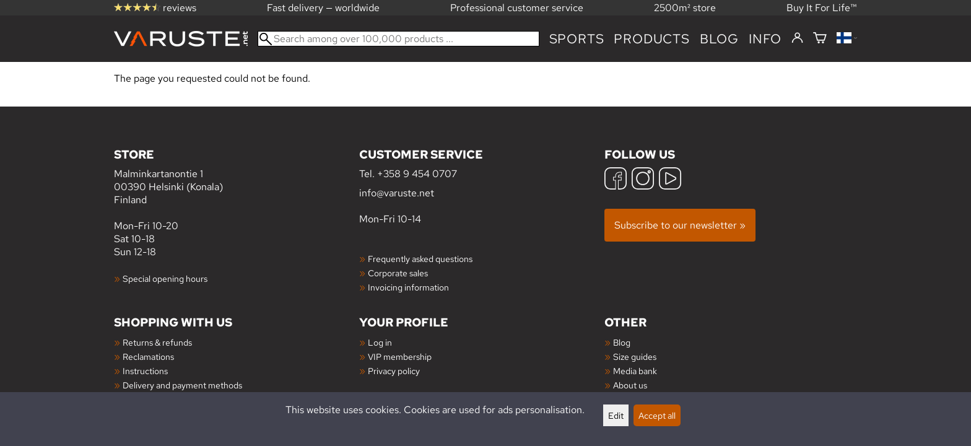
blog (719, 38)
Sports (576, 38)
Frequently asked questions (420, 259)
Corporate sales (398, 273)
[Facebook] (615, 180)
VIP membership (400, 356)
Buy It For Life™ (821, 7)
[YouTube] (670, 180)
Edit (616, 415)
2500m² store (685, 7)
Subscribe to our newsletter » (680, 225)
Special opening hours (165, 278)
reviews (155, 7)
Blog (621, 342)
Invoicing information (408, 287)
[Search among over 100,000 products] (398, 38)
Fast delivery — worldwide (323, 7)
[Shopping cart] (820, 38)
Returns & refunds (157, 342)
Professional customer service (516, 7)
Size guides (634, 356)
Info (765, 38)
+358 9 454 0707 (417, 173)
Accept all (657, 415)
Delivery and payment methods (182, 385)
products (651, 38)
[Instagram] (643, 180)
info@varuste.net (396, 192)
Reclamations (148, 356)
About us (630, 385)
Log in (380, 342)
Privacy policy (394, 371)
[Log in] (797, 38)
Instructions (145, 371)
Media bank (635, 371)
